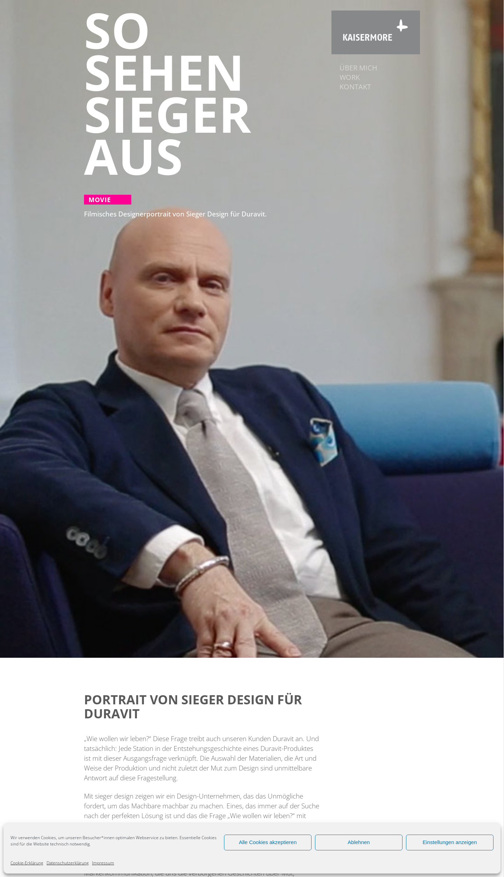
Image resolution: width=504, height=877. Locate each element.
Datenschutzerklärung (68, 863)
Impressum (103, 863)
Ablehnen (359, 842)
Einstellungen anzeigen (449, 842)
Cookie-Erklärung (26, 863)
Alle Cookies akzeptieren (267, 842)
